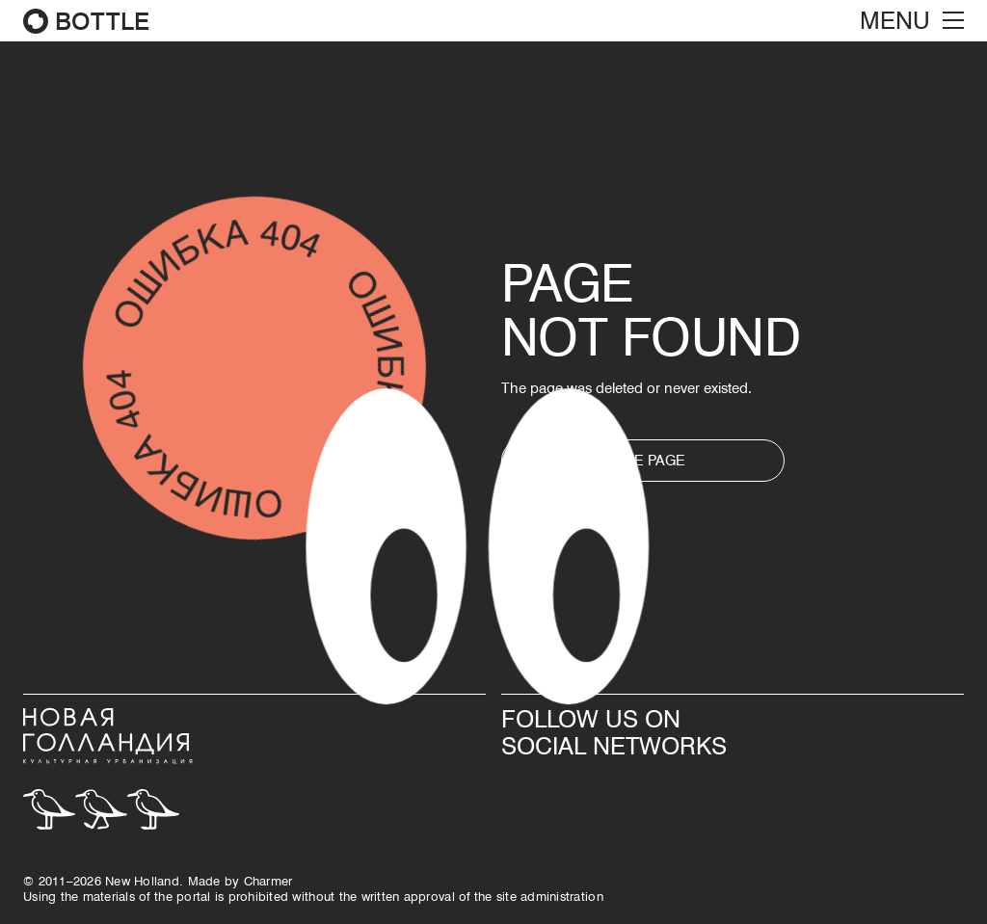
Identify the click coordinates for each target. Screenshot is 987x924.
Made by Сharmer (240, 880)
